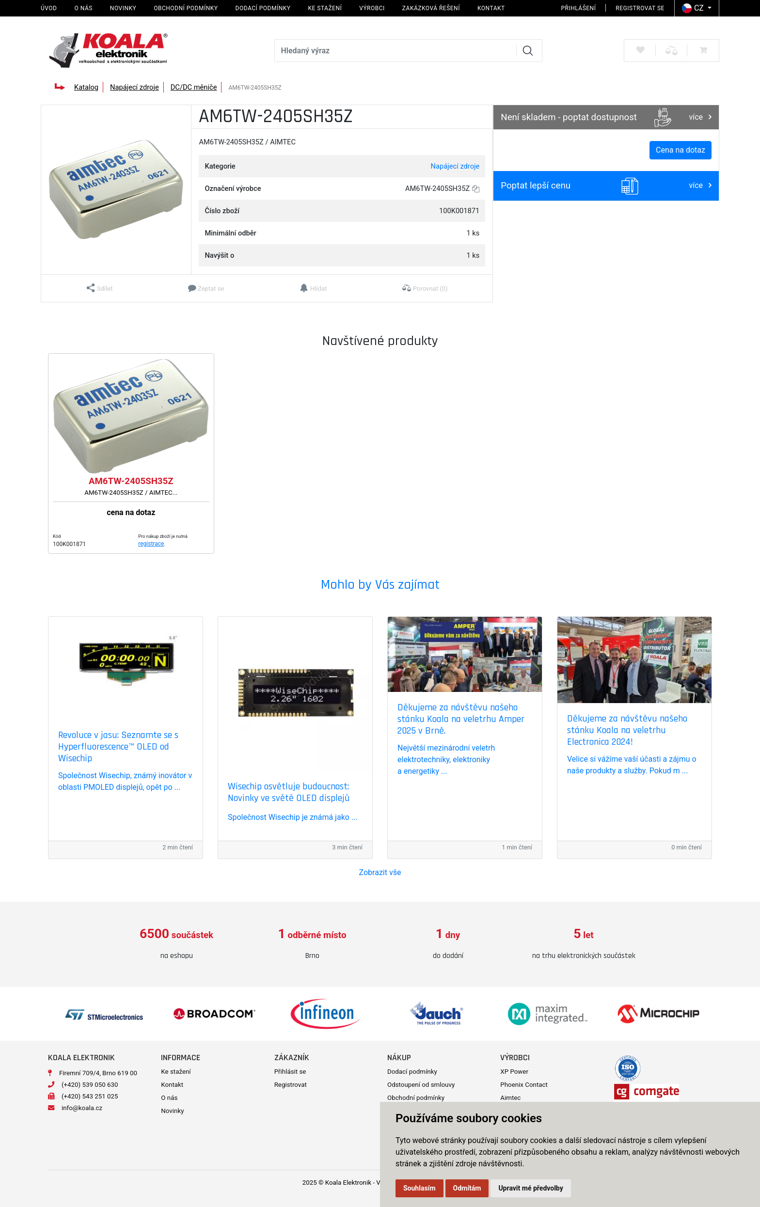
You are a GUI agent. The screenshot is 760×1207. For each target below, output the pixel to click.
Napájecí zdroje (134, 87)
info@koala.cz (82, 1108)
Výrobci (372, 8)
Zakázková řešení (431, 8)
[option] (176, 944)
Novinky (123, 8)
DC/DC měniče (194, 87)
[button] (99, 288)
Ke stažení (325, 8)
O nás (83, 8)
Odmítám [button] (467, 1188)
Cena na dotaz (680, 150)
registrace (151, 543)
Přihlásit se (290, 1071)
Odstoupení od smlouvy (421, 1084)
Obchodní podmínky (186, 8)
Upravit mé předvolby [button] (530, 1188)
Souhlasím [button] (419, 1188)
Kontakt (491, 8)
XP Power (514, 1071)
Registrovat (290, 1084)
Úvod (49, 8)
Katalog (86, 87)
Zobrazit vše (380, 872)
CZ (694, 8)
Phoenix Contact (524, 1084)
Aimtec (510, 1097)
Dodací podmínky (263, 8)
